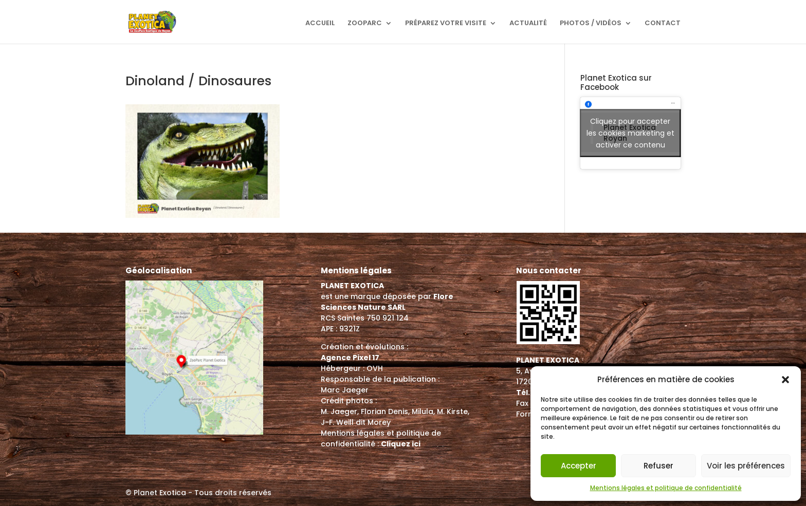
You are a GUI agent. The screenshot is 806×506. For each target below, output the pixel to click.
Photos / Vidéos (590, 24)
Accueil (320, 24)
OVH (375, 368)
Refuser (658, 465)
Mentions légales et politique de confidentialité (666, 487)
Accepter (578, 465)
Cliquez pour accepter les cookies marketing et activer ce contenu (630, 133)
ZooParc (364, 24)
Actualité (528, 24)
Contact (663, 24)
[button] (785, 379)
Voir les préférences (746, 465)
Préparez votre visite (445, 24)
